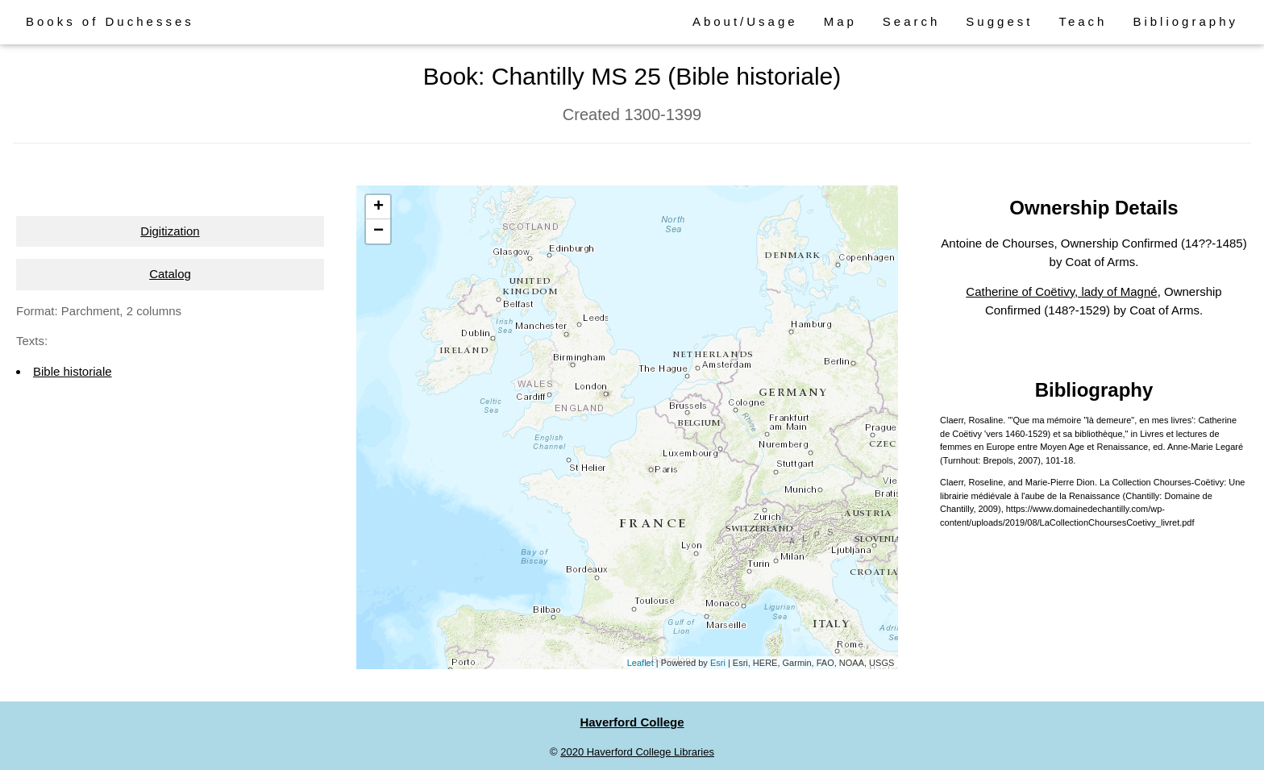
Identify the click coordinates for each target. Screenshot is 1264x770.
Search (912, 21)
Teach (1082, 21)
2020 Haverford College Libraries (637, 752)
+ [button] (378, 207)
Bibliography (1185, 21)
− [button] (378, 231)
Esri (718, 663)
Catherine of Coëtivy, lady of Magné (1061, 291)
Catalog (170, 274)
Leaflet (640, 663)
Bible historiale (72, 371)
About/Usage (745, 21)
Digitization (169, 231)
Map (840, 21)
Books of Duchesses (110, 21)
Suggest (999, 21)
